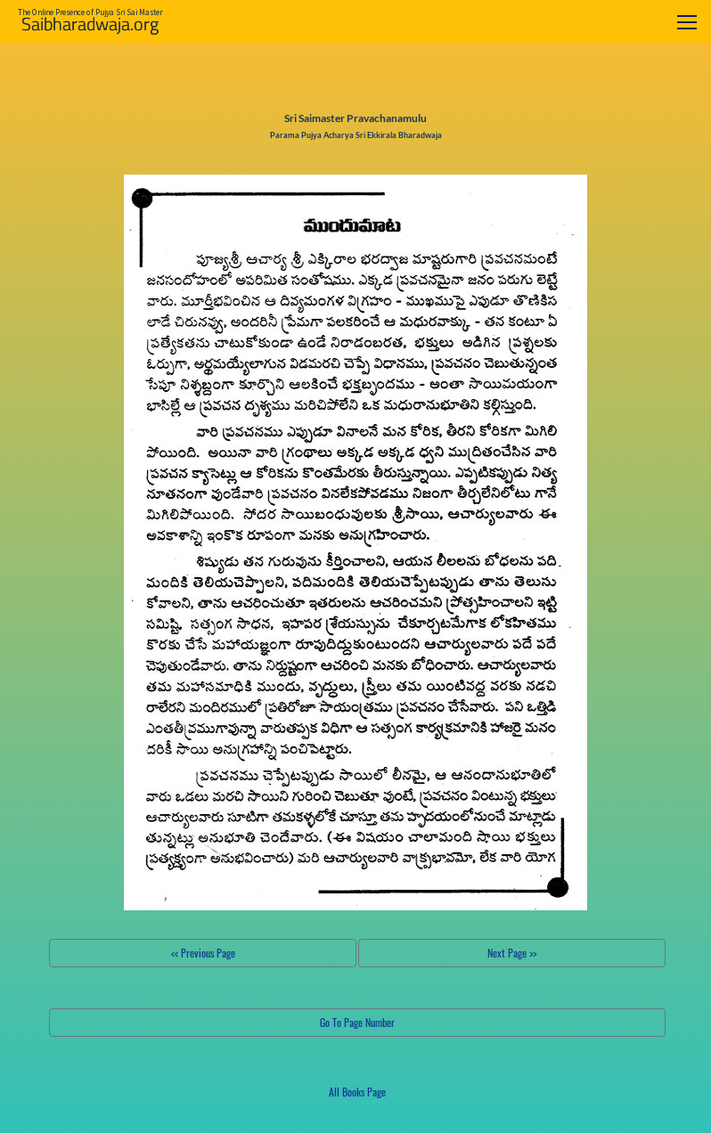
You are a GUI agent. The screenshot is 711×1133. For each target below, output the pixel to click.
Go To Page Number (357, 1022)
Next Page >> (511, 952)
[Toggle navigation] (687, 21)
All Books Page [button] (357, 1091)
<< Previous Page (203, 952)
